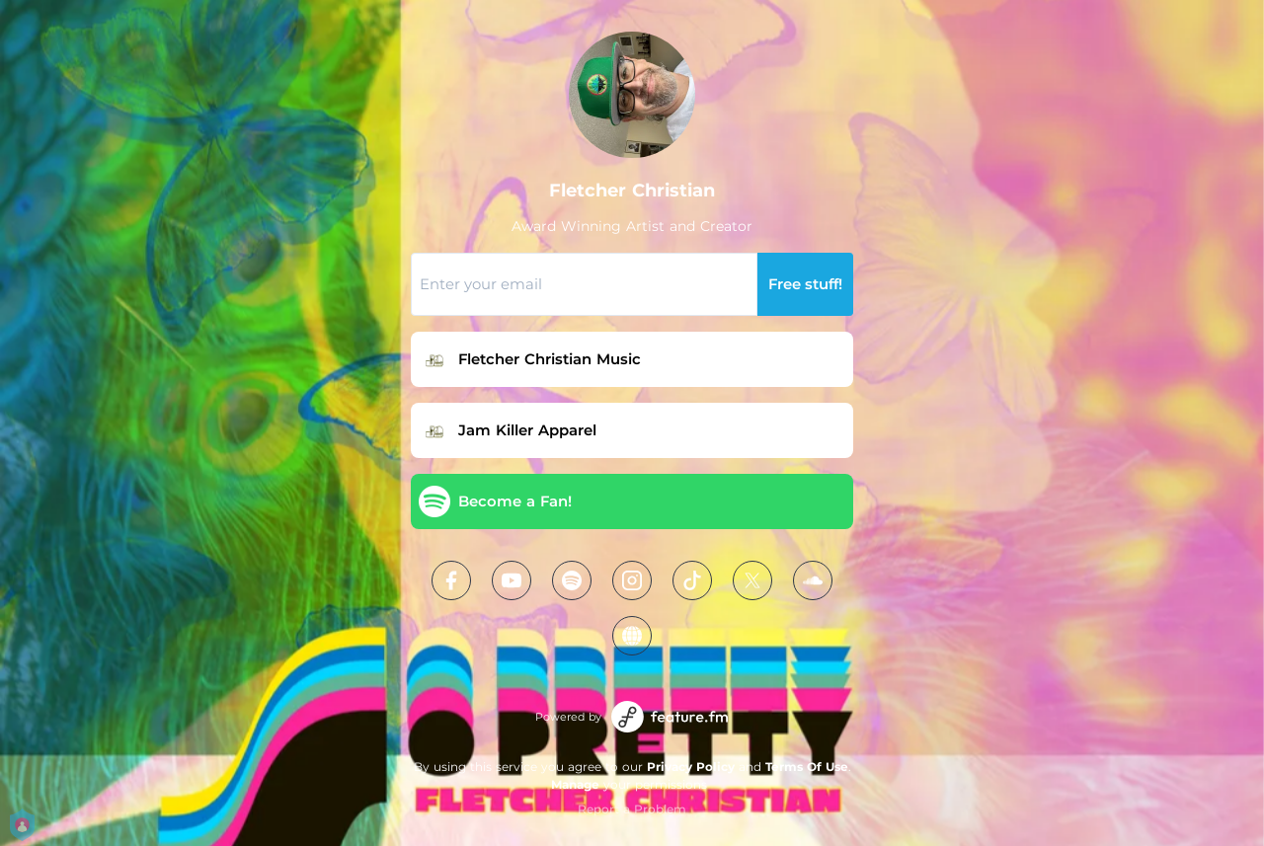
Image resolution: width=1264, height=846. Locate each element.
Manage (575, 784)
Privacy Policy (691, 766)
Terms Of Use (806, 766)
